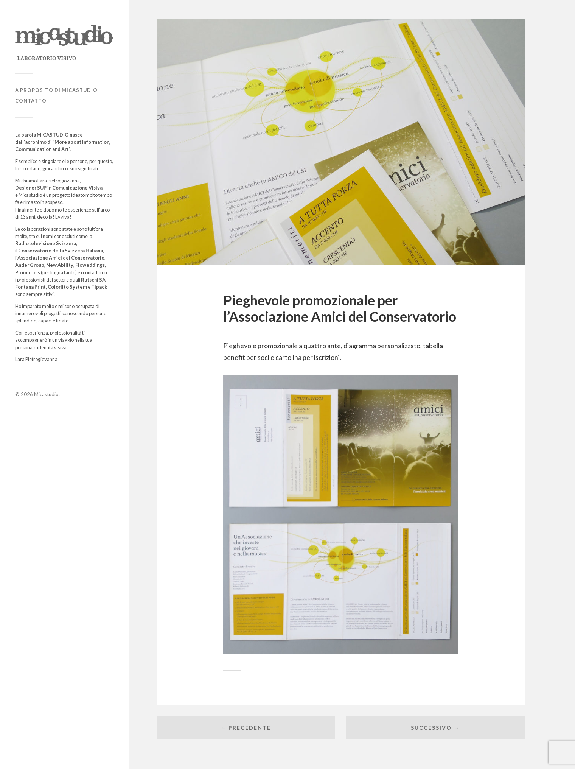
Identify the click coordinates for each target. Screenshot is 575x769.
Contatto (31, 101)
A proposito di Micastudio (56, 90)
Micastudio (46, 394)
